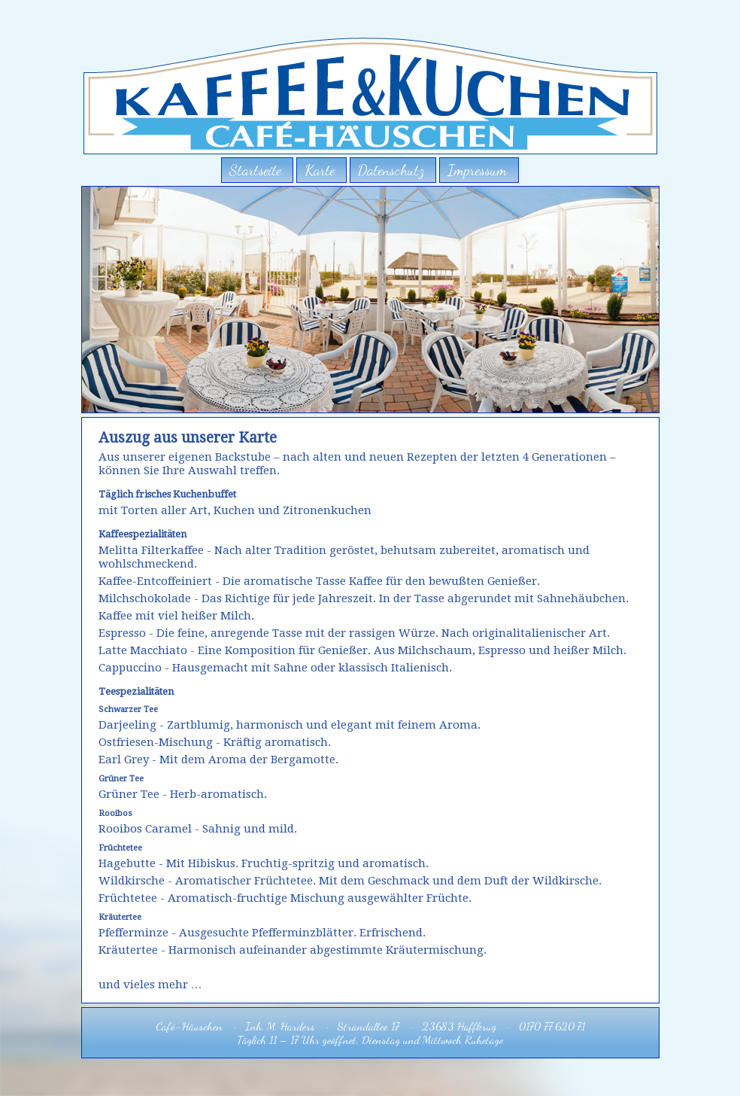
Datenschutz (391, 170)
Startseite (255, 170)
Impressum (477, 170)
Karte (320, 170)
